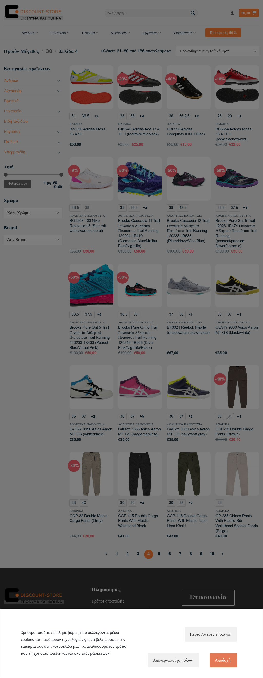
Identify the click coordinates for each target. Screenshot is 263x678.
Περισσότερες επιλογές (210, 634)
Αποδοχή (223, 660)
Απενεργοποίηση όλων (173, 660)
